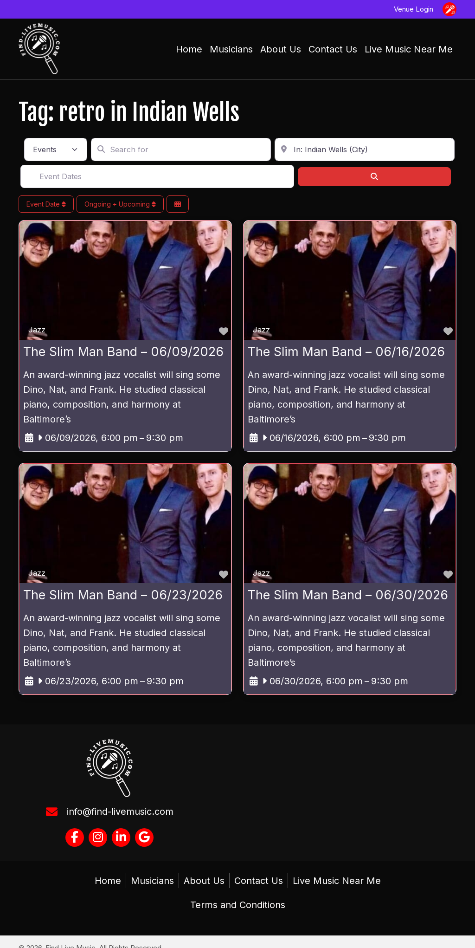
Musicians (152, 880)
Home (108, 880)
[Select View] (178, 204)
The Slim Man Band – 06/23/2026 (123, 594)
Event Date (46, 204)
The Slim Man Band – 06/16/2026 (346, 351)
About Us (204, 880)
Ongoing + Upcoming (120, 204)
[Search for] (181, 150)
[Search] (374, 176)
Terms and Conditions (237, 904)
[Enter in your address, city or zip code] (365, 150)
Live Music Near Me (337, 880)
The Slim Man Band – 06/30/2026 (348, 594)
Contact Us (258, 880)
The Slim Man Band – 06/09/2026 (123, 351)
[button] (74, 837)
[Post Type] (55, 150)
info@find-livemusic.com (120, 811)
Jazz (36, 329)
